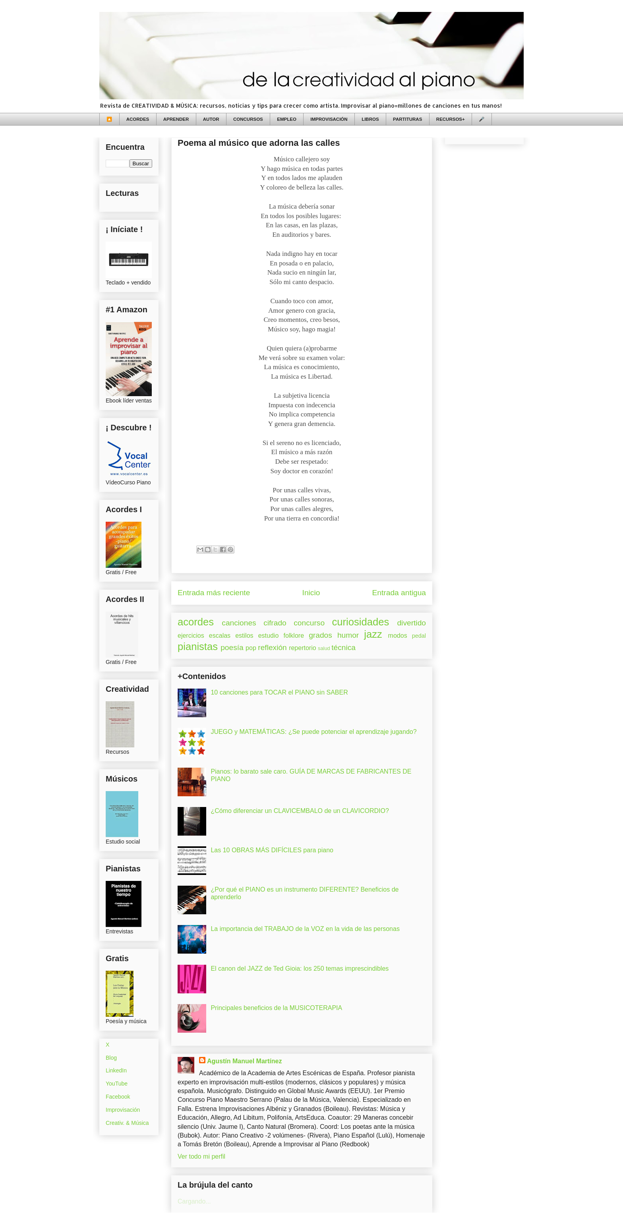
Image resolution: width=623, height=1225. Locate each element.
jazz (373, 634)
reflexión (272, 647)
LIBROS (370, 119)
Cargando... (194, 1201)
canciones (239, 623)
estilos (244, 635)
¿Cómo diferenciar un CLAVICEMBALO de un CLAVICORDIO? (300, 810)
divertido (411, 623)
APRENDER (176, 119)
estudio (268, 635)
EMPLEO (286, 119)
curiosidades (360, 621)
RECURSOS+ (450, 119)
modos (397, 635)
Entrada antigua (399, 592)
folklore (293, 635)
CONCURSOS (248, 119)
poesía (232, 647)
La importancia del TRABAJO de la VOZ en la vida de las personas (305, 928)
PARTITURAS (407, 119)
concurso (309, 623)
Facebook (118, 1096)
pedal (419, 636)
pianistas (198, 646)
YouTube (117, 1083)
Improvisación (123, 1110)
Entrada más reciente (214, 592)
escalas (219, 635)
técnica (343, 647)
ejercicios (191, 635)
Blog (111, 1058)
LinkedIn (116, 1070)
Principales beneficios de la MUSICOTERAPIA (276, 1007)
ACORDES (137, 119)
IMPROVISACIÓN (328, 119)
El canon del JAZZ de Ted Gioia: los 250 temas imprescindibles (300, 968)
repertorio (302, 647)
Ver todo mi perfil (201, 1156)
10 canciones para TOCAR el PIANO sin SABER (279, 692)
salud (324, 648)
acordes (196, 621)
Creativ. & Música (127, 1123)
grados (320, 635)
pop (251, 647)
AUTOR (211, 119)
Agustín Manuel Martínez (244, 1061)
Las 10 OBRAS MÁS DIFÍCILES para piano (272, 850)
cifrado (274, 623)
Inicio (311, 592)
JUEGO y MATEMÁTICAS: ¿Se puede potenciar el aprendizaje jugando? (313, 731)
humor (348, 635)
